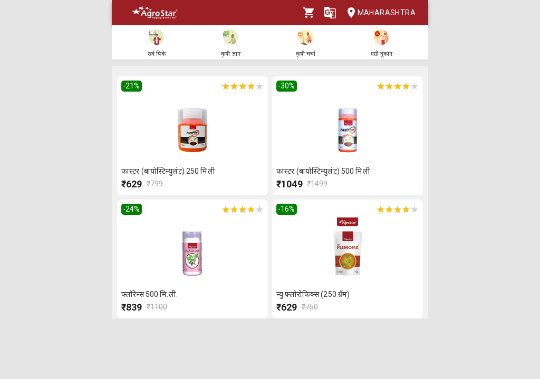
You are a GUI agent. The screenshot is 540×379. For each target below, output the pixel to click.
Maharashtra (378, 13)
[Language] (330, 12)
